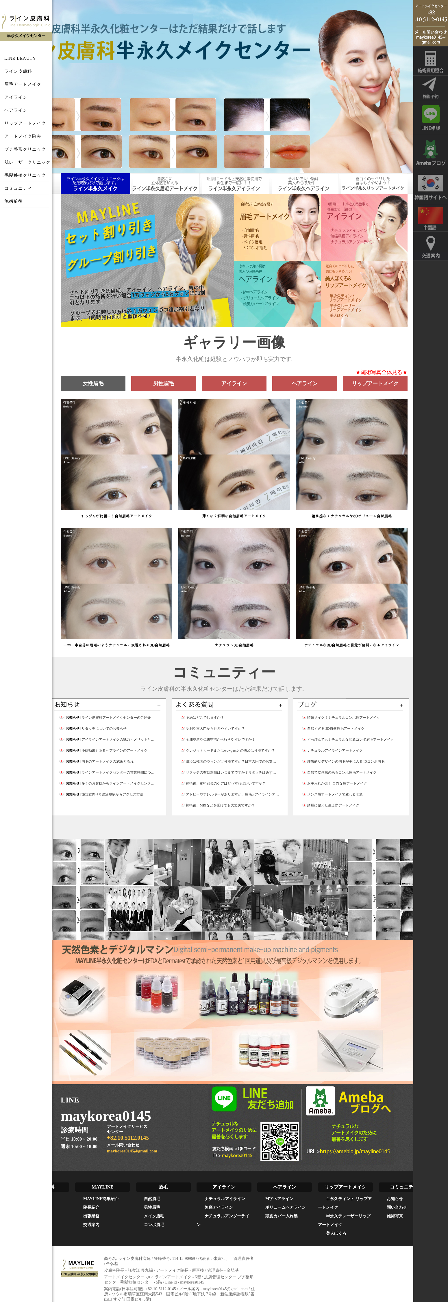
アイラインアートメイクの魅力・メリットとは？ (108, 739)
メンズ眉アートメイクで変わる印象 (332, 794)
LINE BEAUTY (20, 58)
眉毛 (163, 1186)
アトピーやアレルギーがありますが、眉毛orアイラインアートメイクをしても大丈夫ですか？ (256, 794)
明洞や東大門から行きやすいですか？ (213, 729)
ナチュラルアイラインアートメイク (332, 750)
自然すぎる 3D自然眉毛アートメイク (333, 729)
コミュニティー (20, 188)
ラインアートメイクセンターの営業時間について (108, 772)
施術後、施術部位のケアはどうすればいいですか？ (223, 783)
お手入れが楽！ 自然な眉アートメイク (334, 783)
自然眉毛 (152, 1199)
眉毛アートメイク (22, 84)
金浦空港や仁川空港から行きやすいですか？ (218, 739)
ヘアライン (15, 110)
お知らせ (395, 1199)
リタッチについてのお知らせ (93, 729)
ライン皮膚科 (18, 71)
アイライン (15, 97)
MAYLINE (103, 1186)
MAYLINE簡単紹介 (101, 1199)
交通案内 (91, 1225)
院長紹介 (91, 1207)
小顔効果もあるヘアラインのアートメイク (103, 750)
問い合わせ (397, 1207)
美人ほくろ (336, 1233)
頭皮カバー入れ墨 (281, 1216)
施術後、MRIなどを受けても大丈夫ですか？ (218, 805)
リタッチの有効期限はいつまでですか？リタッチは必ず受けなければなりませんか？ (249, 772)
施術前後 (13, 201)
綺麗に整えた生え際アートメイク (330, 805)
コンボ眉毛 (154, 1225)
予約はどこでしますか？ (202, 718)
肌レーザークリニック (27, 162)
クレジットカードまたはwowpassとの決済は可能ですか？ (228, 750)
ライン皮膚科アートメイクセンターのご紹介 (105, 718)
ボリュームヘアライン (285, 1207)
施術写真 (395, 1216)
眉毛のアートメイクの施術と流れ (96, 761)
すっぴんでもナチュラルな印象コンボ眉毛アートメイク (348, 739)
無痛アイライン (219, 1207)
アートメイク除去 (22, 136)
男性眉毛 (152, 1207)
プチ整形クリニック (25, 149)
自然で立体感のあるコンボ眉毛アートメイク (339, 772)
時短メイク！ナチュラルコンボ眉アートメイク (341, 718)
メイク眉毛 (154, 1216)
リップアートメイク (25, 123)
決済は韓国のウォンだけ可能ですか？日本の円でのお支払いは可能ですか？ (242, 761)
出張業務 (91, 1216)
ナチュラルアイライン (225, 1199)
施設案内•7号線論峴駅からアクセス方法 (101, 794)
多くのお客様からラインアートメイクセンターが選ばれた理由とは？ (124, 783)
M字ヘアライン (279, 1199)
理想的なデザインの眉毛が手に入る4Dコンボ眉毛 (343, 761)
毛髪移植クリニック (25, 175)
